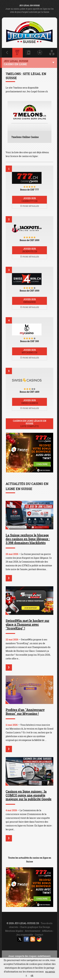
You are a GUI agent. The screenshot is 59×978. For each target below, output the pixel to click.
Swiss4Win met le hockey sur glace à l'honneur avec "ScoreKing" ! (27, 624)
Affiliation (47, 930)
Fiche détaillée (29, 206)
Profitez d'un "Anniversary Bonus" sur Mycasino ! (25, 712)
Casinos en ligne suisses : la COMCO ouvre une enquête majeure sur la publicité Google (28, 795)
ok (32, 975)
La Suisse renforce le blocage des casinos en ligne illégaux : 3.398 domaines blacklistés (28, 539)
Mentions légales (14, 930)
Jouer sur (29, 200)
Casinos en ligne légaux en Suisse (29, 423)
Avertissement (32, 930)
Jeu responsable (24, 934)
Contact (39, 934)
